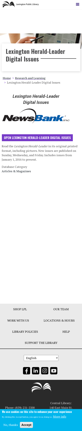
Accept (26, 425)
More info (59, 417)
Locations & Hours (59, 322)
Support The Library (41, 344)
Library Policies (25, 333)
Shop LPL (20, 310)
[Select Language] (41, 359)
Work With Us (18, 322)
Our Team (61, 310)
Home (7, 79)
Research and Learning (30, 79)
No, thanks (10, 426)
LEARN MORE (41, 19)
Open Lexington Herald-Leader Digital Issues (37, 138)
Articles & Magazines (16, 172)
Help (66, 333)
